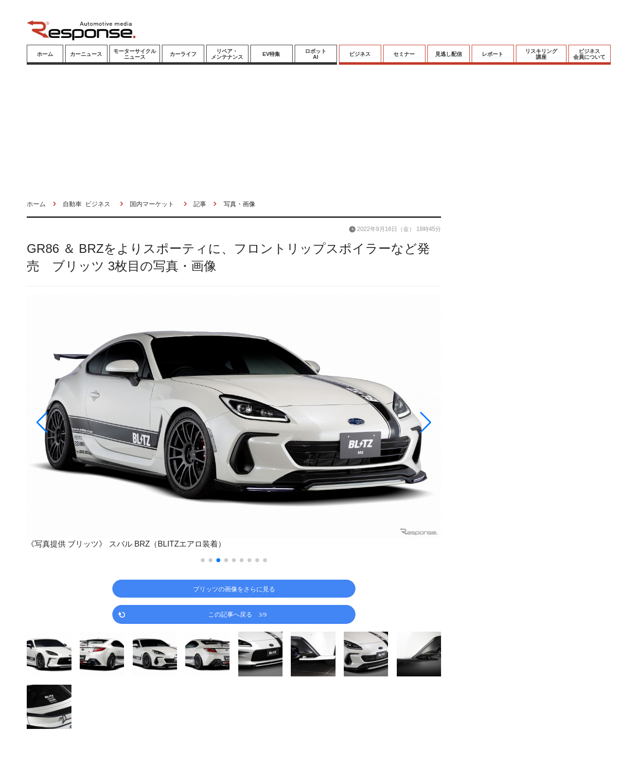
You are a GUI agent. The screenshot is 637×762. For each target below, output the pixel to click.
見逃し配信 (448, 54)
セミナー (404, 54)
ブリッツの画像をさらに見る (234, 588)
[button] (89, 423)
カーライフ (183, 54)
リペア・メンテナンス (227, 54)
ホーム (45, 54)
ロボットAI (315, 54)
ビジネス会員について (589, 54)
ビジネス (360, 54)
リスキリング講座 (541, 54)
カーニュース (86, 54)
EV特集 (272, 54)
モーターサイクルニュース (134, 54)
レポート (492, 54)
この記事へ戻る (237, 614)
